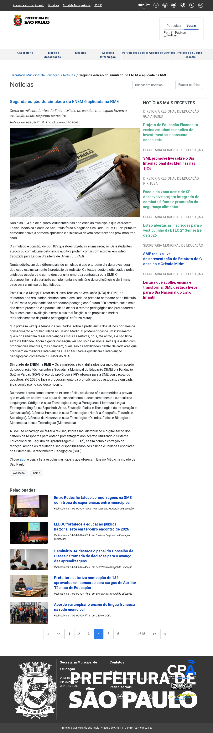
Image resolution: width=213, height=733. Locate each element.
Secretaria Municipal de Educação (35, 75)
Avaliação (19, 473)
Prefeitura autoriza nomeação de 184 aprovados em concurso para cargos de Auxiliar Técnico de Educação (95, 582)
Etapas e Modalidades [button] (53, 54)
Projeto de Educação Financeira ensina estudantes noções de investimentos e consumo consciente (170, 132)
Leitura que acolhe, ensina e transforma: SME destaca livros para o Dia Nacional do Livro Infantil (170, 289)
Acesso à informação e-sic (28, 5)
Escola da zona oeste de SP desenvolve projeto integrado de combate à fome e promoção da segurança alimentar (171, 199)
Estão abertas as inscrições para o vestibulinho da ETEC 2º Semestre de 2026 (172, 230)
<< (59, 634)
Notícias (172, 35)
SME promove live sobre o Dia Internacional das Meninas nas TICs (169, 163)
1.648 (141, 634)
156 (114, 671)
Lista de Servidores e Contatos (131, 678)
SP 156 (98, 5)
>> (154, 634)
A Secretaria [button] (26, 52)
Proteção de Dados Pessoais (189, 54)
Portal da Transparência (76, 5)
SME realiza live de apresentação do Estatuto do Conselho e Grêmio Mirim (172, 259)
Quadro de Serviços (162, 52)
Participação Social (135, 52)
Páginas (180, 32)
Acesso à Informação (108, 54)
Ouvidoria (53, 5)
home (36, 473)
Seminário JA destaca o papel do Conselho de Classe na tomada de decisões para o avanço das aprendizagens (93, 556)
